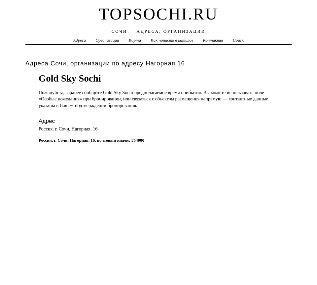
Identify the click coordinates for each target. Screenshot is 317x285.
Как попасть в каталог (172, 40)
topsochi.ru (158, 14)
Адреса (79, 40)
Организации (107, 40)
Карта (135, 40)
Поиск (238, 40)
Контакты (213, 40)
